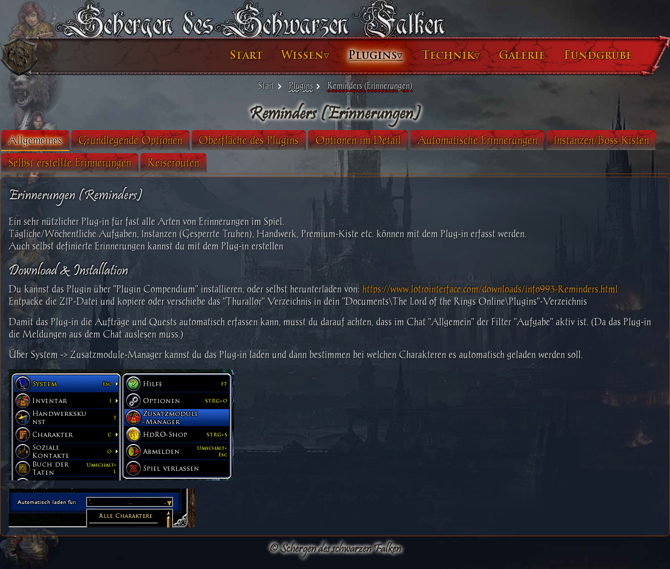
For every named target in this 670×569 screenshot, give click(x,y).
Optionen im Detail (379, 140)
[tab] (55, 140)
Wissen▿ (285, 55)
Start (226, 55)
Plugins (301, 85)
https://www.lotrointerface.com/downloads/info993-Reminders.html (510, 289)
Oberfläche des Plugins (269, 140)
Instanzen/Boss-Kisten (76, 162)
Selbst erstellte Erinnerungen (201, 162)
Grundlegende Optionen (151, 140)
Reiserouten (305, 162)
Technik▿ (430, 55)
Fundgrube (577, 55)
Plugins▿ (355, 55)
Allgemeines (55, 140)
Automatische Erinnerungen (498, 140)
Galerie (501, 55)
